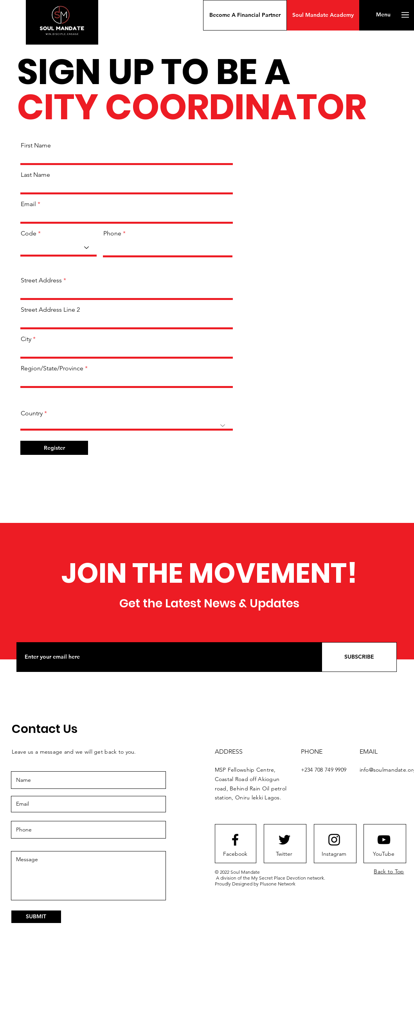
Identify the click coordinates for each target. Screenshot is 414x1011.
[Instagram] (334, 854)
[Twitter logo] (284, 840)
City (26, 339)
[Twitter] (284, 854)
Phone (112, 233)
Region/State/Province (52, 368)
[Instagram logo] (334, 840)
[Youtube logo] (384, 840)
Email (28, 204)
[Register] (54, 448)
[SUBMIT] (36, 916)
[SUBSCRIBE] (359, 657)
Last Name (35, 175)
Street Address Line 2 (50, 310)
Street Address (41, 280)
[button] (245, 15)
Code (28, 233)
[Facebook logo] (235, 840)
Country (32, 413)
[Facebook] (235, 854)
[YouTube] (384, 854)
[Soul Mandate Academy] (323, 15)
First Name (36, 145)
